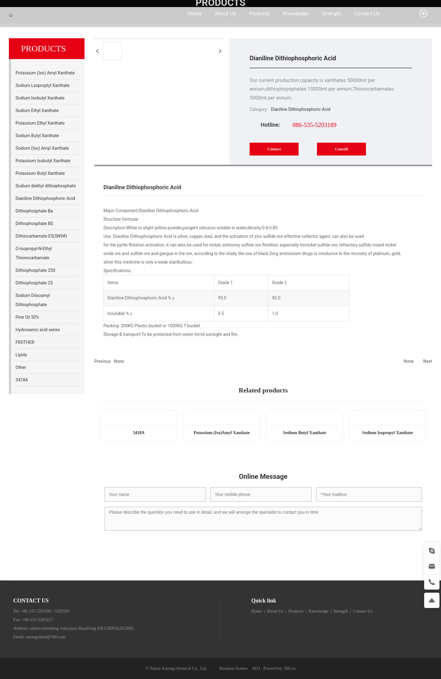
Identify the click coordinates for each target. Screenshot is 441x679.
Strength (341, 611)
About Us (275, 611)
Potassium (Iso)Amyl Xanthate (222, 432)
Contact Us (362, 611)
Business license (234, 668)
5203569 (62, 611)
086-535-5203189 (314, 125)
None (119, 361)
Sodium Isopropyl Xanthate (387, 432)
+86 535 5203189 (36, 611)
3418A (139, 432)
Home (256, 611)
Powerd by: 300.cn (279, 668)
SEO (256, 668)
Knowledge (317, 611)
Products (295, 611)
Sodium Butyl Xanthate (304, 432)
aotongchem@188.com (46, 637)
